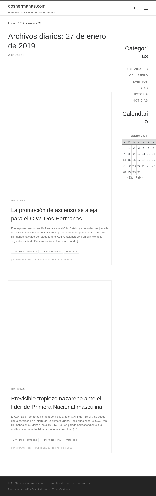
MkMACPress (24, 259)
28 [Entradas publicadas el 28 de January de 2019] (124, 172)
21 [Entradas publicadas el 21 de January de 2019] (124, 166)
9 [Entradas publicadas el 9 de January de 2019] (134, 153)
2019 (21, 23)
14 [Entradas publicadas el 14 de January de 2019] (124, 159)
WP (27, 489)
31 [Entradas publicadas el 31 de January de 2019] (139, 172)
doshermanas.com (31, 483)
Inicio (11, 23)
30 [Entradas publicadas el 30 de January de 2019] (134, 172)
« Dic (130, 177)
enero (31, 23)
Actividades (137, 69)
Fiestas (141, 88)
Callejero (138, 75)
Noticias (140, 100)
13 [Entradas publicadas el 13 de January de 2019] (153, 153)
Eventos (140, 81)
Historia (140, 94)
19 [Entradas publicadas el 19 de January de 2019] (148, 159)
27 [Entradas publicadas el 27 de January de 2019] (153, 166)
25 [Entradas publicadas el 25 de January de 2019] (143, 166)
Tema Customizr (61, 489)
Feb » (139, 177)
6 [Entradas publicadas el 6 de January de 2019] (153, 147)
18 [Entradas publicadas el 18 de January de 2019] (143, 159)
